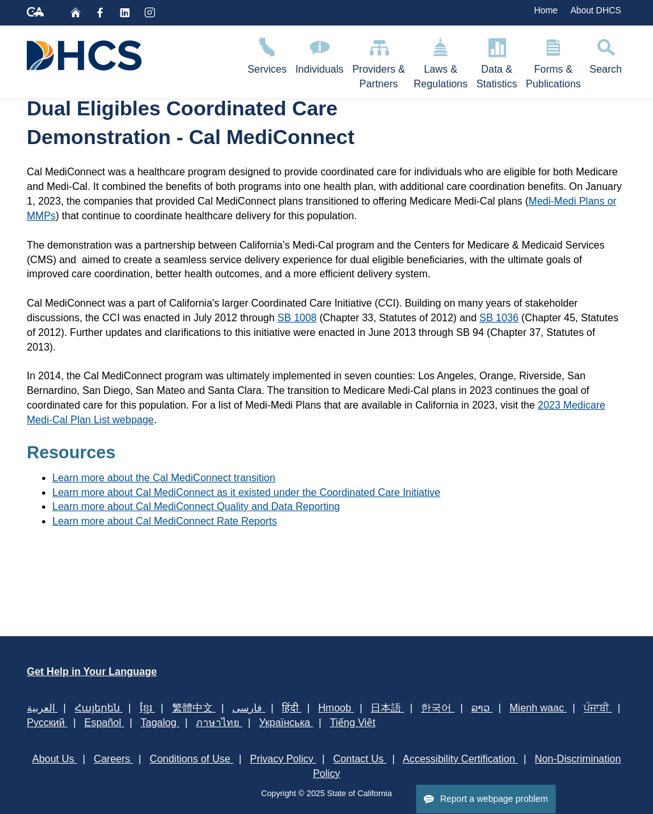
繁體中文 (194, 707)
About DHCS (595, 10)
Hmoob (336, 707)
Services (267, 54)
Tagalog (160, 722)
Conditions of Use (191, 758)
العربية (42, 707)
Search (605, 54)
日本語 (387, 707)
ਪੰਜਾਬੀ (597, 707)
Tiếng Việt (352, 722)
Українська (286, 722)
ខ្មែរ (147, 707)
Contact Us (359, 758)
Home (545, 10)
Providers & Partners (378, 61)
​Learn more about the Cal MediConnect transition (163, 477)
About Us (54, 758)
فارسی (248, 707)
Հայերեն (98, 707)
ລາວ (481, 707)
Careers (113, 758)
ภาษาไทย (219, 722)
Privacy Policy (283, 758)
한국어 (437, 707)
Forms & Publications (553, 61)
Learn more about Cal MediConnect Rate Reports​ (164, 521)
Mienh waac (538, 707)
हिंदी (291, 707)
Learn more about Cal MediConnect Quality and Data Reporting (196, 506)
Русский (47, 722)
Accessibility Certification (460, 758)
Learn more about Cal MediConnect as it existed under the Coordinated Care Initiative (246, 492)
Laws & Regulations (440, 61)
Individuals (319, 54)
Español (104, 722)
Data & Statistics (497, 61)
